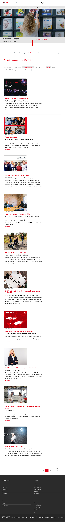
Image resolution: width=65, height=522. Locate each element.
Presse (38, 53)
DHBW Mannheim (25, 7)
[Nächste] (58, 470)
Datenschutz (47, 517)
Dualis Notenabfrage (37, 489)
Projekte (48, 67)
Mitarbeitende (4, 493)
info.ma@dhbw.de (38, 509)
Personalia (20, 70)
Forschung (27, 70)
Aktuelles (21, 53)
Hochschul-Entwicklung (10, 70)
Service (48, 7)
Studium (5, 7)
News (3, 503)
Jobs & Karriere (36, 493)
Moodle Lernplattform (37, 487)
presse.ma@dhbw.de (41, 39)
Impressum (41, 517)
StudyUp (35, 485)
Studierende (4, 485)
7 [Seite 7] (50, 470)
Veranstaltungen (5, 505)
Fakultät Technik (17, 67)
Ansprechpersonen (58, 53)
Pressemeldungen (47, 53)
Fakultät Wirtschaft (39, 67)
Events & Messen (30, 53)
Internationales (36, 70)
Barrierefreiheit (53, 517)
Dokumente (36, 491)
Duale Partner (14, 7)
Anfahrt (37, 512)
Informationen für (60, 2)
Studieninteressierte (5, 483)
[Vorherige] (32, 470)
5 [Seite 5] (43, 470)
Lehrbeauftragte (5, 489)
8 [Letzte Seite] (53, 470)
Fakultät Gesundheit (28, 67)
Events (53, 67)
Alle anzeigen (8, 67)
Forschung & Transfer (37, 7)
